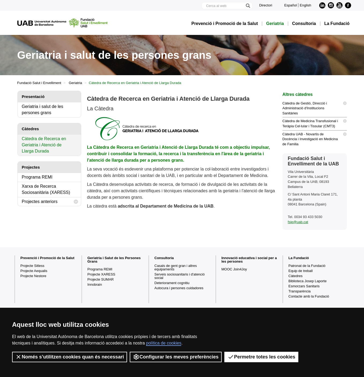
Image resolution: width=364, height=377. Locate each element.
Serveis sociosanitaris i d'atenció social (179, 276)
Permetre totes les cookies (261, 357)
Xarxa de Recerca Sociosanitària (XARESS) (46, 189)
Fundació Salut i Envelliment (39, 83)
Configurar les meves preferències (175, 357)
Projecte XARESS (101, 274)
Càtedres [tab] (30, 128)
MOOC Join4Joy (234, 269)
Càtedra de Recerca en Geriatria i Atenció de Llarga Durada (44, 144)
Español (290, 5)
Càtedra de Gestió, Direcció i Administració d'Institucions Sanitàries (315, 107)
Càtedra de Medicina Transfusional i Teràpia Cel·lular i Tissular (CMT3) (315, 122)
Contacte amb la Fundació (308, 296)
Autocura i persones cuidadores (178, 288)
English (305, 5)
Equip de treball (300, 271)
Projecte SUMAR (100, 279)
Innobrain (94, 284)
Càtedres (295, 276)
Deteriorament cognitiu (172, 283)
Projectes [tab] (31, 167)
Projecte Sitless (32, 266)
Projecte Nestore (33, 276)
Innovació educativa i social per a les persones (249, 259)
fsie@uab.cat (298, 222)
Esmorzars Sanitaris (304, 286)
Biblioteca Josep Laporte (307, 281)
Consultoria (304, 23)
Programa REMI (37, 177)
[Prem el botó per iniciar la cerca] (247, 5)
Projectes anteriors (50, 201)
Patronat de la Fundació (306, 266)
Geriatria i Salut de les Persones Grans (114, 259)
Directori (265, 5)
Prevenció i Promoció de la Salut (224, 23)
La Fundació (337, 23)
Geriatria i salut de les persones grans (42, 109)
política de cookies (163, 343)
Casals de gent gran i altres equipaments (175, 267)
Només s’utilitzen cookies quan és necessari (69, 357)
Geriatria (275, 23)
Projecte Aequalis (33, 271)
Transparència (299, 291)
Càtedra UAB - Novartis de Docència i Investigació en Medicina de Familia (315, 138)
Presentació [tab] (33, 96)
